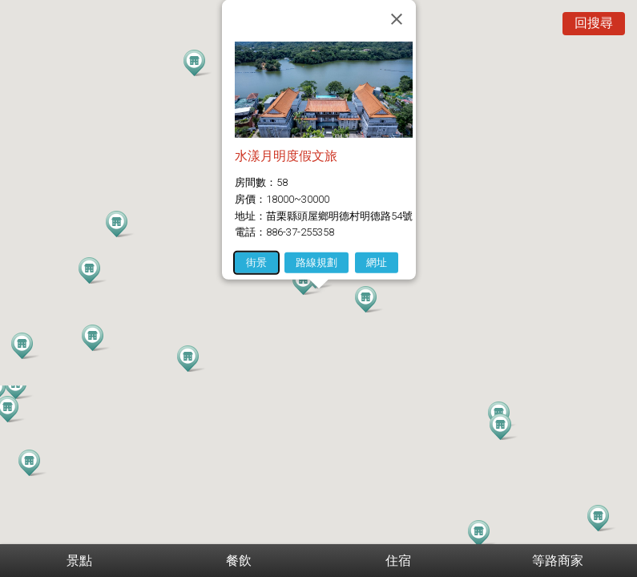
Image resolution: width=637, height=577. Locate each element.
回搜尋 (594, 23)
